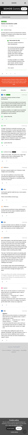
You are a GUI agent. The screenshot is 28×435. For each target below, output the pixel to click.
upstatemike (6, 237)
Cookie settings (16, 350)
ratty (4, 94)
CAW (4, 125)
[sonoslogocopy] (14, 3)
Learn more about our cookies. (16, 425)
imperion (5, 288)
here (17, 196)
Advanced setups (6, 17)
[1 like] (6, 116)
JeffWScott (5, 167)
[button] (2, 9)
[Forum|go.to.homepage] (11, 9)
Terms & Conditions (6, 350)
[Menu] (2, 3)
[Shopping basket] (25, 3)
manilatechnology (7, 30)
